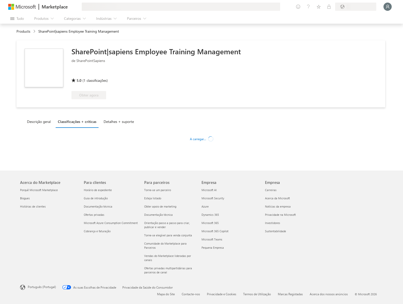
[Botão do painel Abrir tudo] (17, 18)
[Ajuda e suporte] (308, 6)
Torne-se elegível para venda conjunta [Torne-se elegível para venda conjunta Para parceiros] (168, 235)
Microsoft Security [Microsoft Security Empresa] (213, 198)
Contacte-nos (191, 294)
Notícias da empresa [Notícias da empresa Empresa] (278, 206)
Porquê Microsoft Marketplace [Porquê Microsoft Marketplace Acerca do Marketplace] (39, 190)
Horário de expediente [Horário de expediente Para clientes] (98, 190)
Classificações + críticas (77, 121)
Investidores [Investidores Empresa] (272, 223)
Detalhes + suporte (119, 121)
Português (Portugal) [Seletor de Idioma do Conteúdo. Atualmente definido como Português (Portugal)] (42, 287)
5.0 (79, 80)
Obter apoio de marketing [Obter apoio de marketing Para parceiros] (160, 206)
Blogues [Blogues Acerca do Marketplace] (25, 198)
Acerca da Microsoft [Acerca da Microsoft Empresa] (277, 198)
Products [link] (23, 31)
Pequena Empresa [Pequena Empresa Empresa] (213, 247)
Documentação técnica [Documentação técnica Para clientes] (98, 206)
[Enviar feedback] (298, 6)
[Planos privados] (329, 6)
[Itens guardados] (319, 6)
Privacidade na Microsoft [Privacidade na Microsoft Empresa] (280, 215)
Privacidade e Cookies (221, 294)
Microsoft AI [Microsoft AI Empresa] (209, 190)
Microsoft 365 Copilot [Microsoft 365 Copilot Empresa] (215, 231)
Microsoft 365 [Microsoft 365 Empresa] (210, 223)
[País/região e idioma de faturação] (355, 7)
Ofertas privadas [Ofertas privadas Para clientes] (94, 215)
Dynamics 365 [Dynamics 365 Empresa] (210, 215)
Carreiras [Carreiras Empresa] (271, 190)
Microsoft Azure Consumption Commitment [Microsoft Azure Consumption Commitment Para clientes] (111, 223)
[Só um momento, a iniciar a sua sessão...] (387, 7)
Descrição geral (39, 121)
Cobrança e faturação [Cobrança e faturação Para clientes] (97, 231)
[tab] (40, 121)
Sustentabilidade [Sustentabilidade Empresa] (275, 231)
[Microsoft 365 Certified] (90, 73)
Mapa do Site (166, 294)
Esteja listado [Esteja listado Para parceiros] (152, 198)
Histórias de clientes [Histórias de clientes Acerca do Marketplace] (33, 206)
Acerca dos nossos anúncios (329, 294)
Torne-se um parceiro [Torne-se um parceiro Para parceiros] (157, 190)
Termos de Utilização (257, 294)
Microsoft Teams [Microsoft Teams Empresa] (212, 239)
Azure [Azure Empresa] (205, 206)
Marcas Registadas (290, 294)
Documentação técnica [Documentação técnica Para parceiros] (158, 215)
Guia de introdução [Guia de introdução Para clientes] (96, 198)
